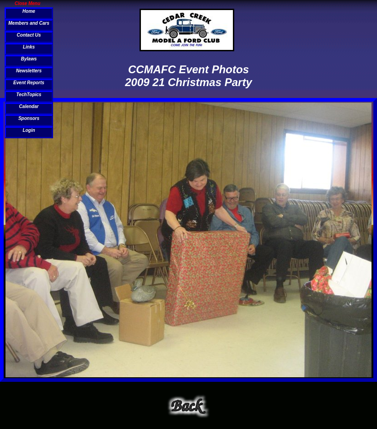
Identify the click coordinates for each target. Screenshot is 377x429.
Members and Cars (28, 23)
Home (28, 11)
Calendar (29, 106)
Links (29, 46)
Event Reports (28, 82)
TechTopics (29, 94)
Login (28, 130)
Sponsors (28, 118)
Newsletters (29, 70)
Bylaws (29, 58)
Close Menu (27, 3)
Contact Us (29, 35)
